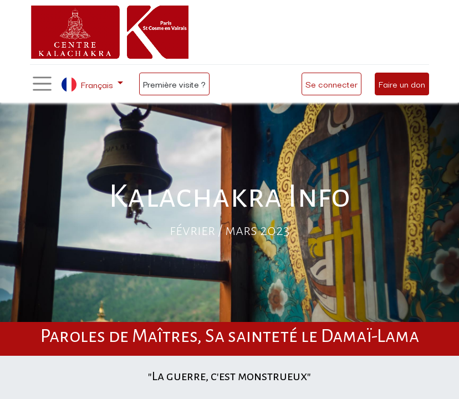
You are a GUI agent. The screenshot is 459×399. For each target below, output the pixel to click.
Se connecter (331, 83)
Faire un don (402, 83)
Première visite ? (174, 83)
